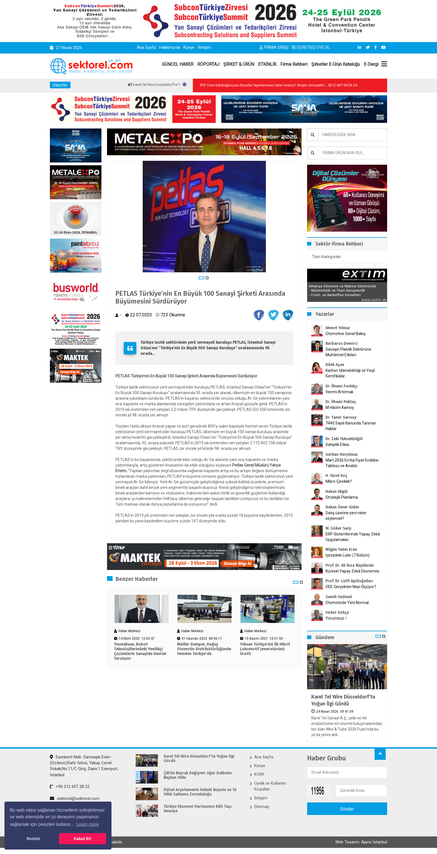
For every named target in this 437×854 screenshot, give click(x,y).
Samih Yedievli (339, 597)
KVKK (259, 774)
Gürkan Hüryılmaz (342, 454)
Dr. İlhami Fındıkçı (342, 386)
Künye (189, 47)
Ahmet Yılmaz (338, 328)
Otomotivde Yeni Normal (347, 602)
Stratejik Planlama (342, 497)
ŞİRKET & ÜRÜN (238, 64)
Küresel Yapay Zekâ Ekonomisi (352, 571)
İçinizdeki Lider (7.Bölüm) (348, 555)
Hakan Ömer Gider (342, 507)
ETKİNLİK (267, 64)
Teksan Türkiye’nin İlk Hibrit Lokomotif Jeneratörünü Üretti (265, 649)
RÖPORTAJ (208, 64)
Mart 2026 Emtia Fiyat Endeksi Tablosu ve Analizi (352, 463)
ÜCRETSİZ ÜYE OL (311, 47)
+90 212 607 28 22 (69, 786)
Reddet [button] (33, 838)
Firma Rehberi (293, 64)
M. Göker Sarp (338, 528)
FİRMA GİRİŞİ (273, 47)
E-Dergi (371, 64)
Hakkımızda (169, 47)
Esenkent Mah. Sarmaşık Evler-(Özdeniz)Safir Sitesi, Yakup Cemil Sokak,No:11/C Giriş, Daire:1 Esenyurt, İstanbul (84, 765)
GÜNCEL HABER (177, 64)
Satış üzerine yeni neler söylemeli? (346, 516)
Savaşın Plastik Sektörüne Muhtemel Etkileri (348, 352)
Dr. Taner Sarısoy (341, 417)
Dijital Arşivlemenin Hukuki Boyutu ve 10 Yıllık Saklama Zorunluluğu (200, 792)
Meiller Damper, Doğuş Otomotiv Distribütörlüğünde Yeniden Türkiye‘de (204, 649)
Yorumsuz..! (336, 618)
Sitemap (261, 806)
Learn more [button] (87, 824)
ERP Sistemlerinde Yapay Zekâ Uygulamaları (353, 537)
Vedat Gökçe (337, 612)
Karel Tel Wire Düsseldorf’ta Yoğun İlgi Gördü (179, 85)
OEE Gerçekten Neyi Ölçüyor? (351, 586)
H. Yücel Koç (336, 475)
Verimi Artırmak (339, 392)
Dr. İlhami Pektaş (341, 401)
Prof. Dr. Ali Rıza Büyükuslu (350, 565)
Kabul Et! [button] (82, 838)
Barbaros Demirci (342, 343)
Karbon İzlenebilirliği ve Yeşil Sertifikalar (350, 373)
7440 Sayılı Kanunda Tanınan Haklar (351, 426)
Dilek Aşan (335, 364)
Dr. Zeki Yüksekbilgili (344, 438)
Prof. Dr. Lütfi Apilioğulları (349, 581)
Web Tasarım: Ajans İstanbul (361, 842)
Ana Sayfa (146, 47)
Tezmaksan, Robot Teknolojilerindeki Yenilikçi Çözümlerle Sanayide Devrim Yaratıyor (140, 651)
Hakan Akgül (337, 491)
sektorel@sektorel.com (74, 798)
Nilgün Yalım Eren (341, 549)
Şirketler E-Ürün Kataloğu (335, 64)
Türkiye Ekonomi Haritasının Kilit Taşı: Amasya (198, 809)
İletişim (204, 47)
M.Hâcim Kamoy (340, 407)
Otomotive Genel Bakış (345, 333)
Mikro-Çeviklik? (339, 481)
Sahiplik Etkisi (337, 444)
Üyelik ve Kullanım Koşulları (270, 786)
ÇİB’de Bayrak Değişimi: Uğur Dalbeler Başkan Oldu (198, 775)
